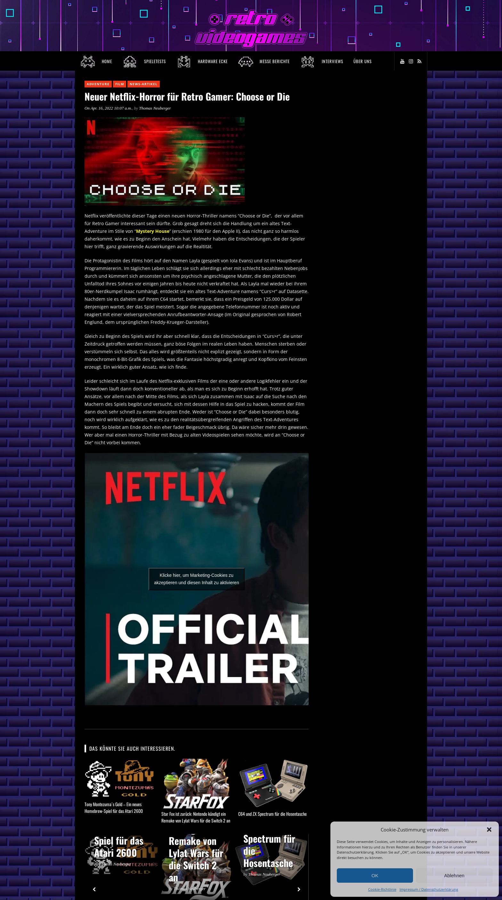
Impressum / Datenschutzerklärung (429, 889)
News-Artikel (144, 84)
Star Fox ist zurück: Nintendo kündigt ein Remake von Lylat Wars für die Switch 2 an (195, 817)
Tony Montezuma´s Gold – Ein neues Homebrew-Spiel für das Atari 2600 (114, 807)
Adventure (98, 84)
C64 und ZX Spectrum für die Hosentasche (272, 813)
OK (374, 875)
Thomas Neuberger (155, 108)
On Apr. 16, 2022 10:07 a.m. (108, 108)
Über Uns (362, 61)
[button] (489, 829)
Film (119, 84)
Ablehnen (454, 875)
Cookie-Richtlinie (382, 889)
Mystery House (152, 231)
